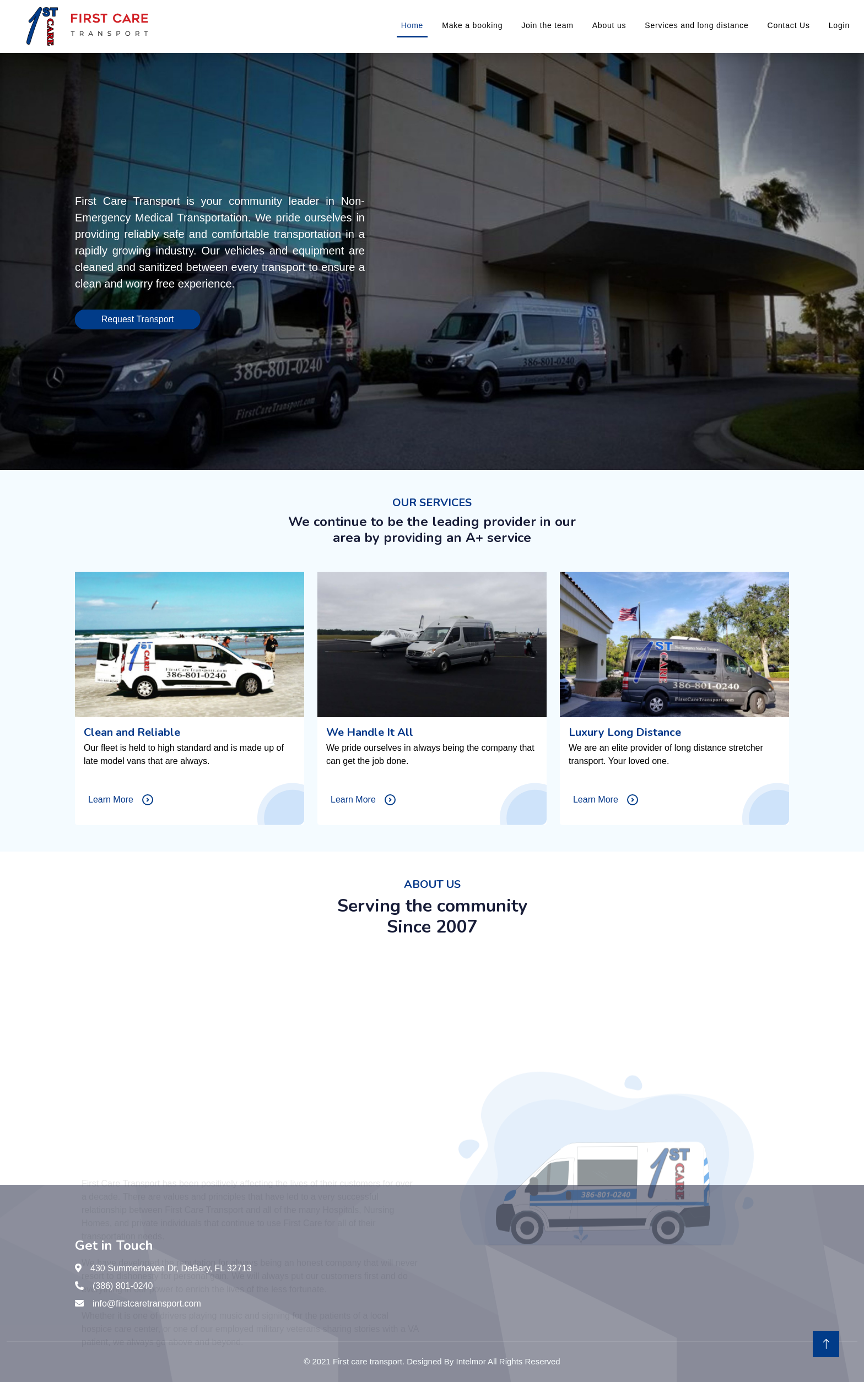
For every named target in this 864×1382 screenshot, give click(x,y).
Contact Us (788, 25)
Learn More (120, 799)
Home (412, 25)
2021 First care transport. (358, 1361)
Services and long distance (696, 25)
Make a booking (472, 25)
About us (609, 25)
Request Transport (135, 319)
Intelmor (470, 1361)
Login (839, 25)
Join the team (547, 25)
